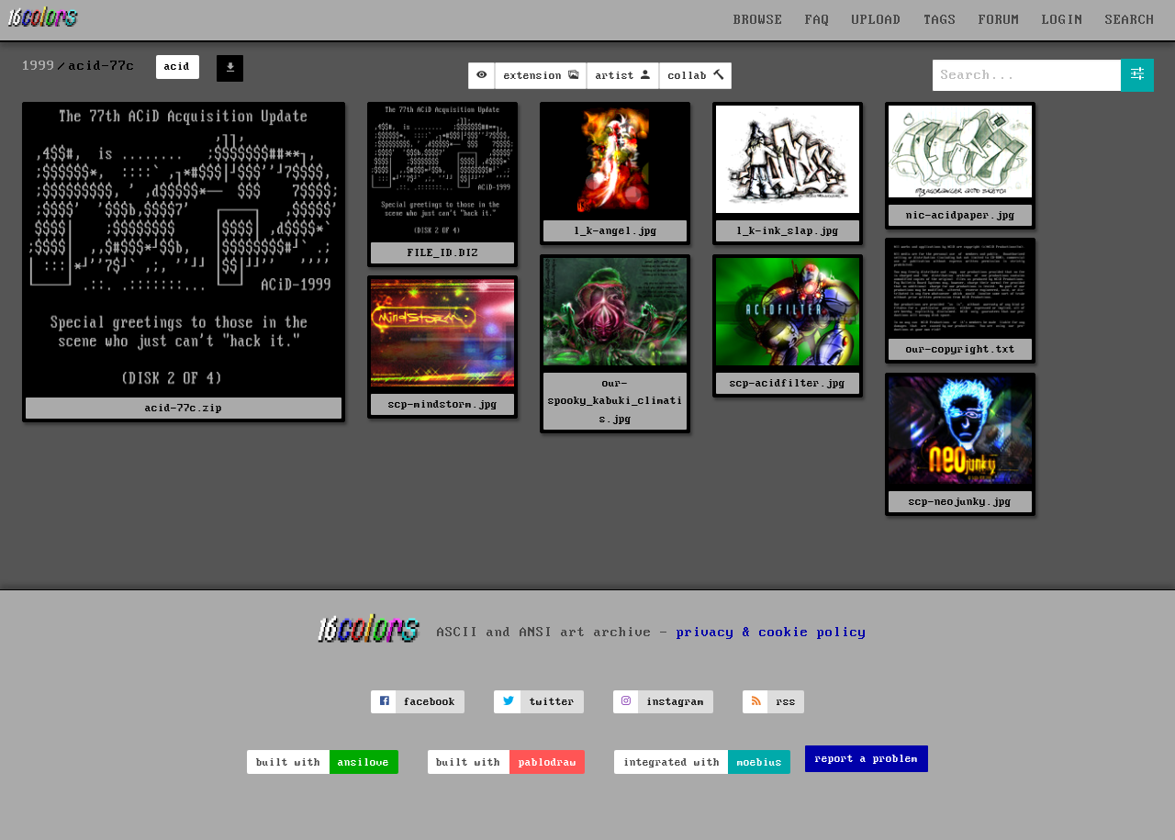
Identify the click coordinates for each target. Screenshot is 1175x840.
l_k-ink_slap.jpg (787, 231)
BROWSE (758, 20)
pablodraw (547, 762)
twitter (552, 702)
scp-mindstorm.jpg (443, 404)
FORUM (999, 20)
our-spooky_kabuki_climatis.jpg (615, 400)
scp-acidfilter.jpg (787, 383)
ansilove (363, 762)
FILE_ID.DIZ (443, 253)
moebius (759, 762)
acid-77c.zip (183, 408)
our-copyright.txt (960, 349)
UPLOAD (876, 20)
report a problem (866, 759)
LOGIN (1062, 20)
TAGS (940, 20)
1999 (38, 66)
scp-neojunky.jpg (960, 502)
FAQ (817, 20)
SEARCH (1130, 20)
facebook (429, 702)
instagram (675, 702)
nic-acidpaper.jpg (960, 215)
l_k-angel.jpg (615, 231)
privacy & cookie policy (772, 631)
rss (786, 702)
